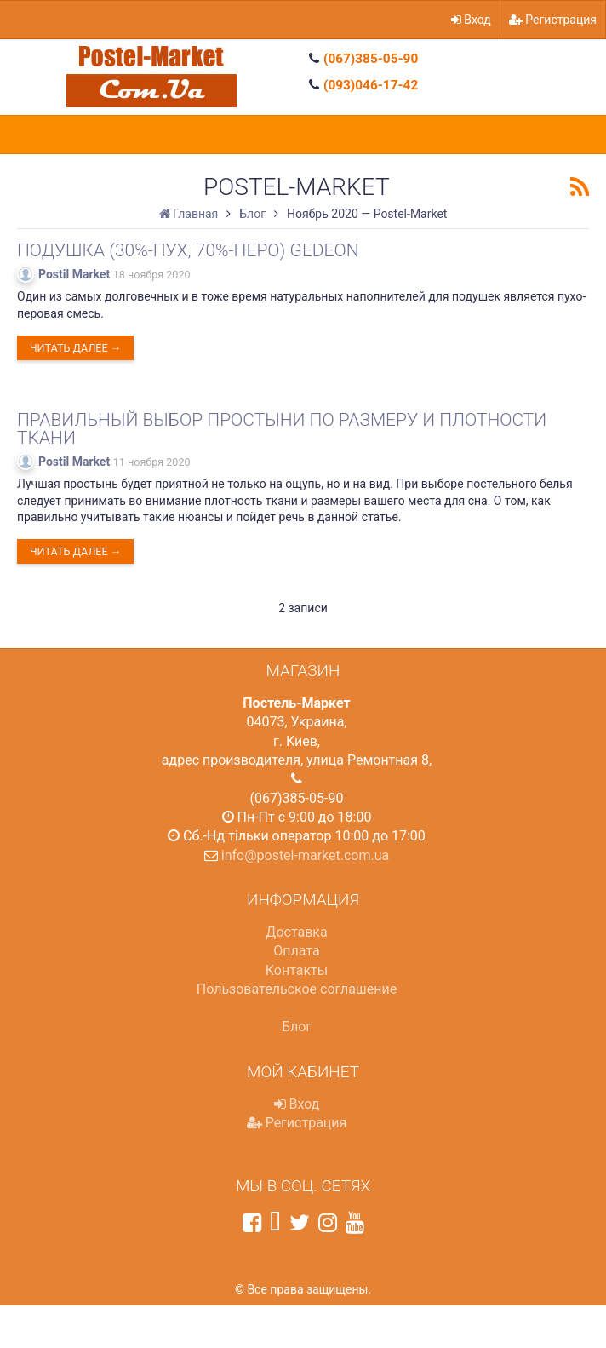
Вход (471, 19)
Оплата (296, 951)
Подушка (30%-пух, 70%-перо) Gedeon (188, 250)
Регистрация (553, 19)
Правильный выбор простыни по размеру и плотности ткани (281, 429)
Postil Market (74, 274)
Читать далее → (75, 347)
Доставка (296, 932)
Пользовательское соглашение (297, 989)
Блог (297, 1026)
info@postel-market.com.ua (305, 855)
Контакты (297, 970)
